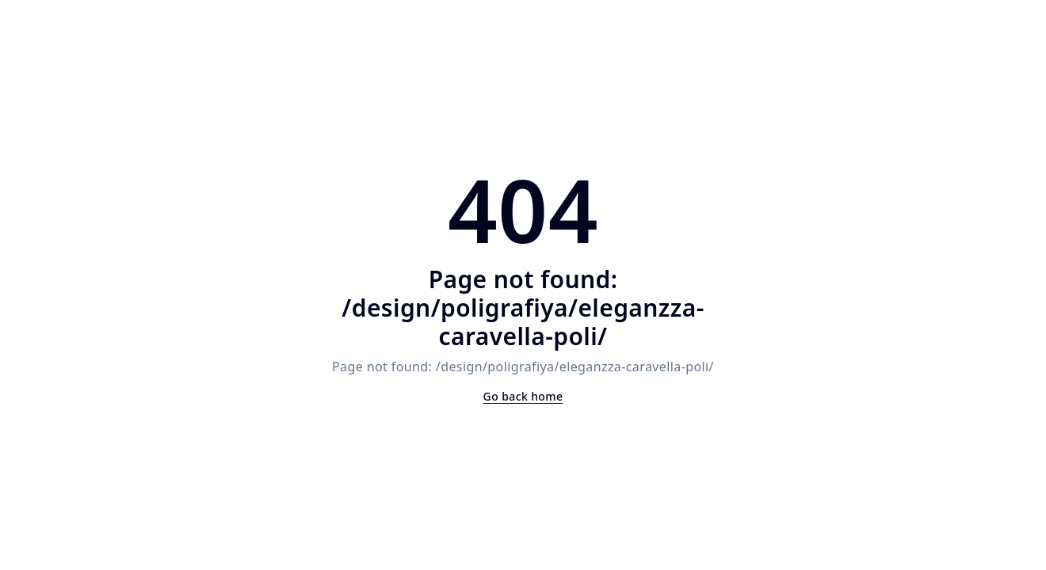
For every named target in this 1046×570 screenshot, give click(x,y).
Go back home (523, 396)
